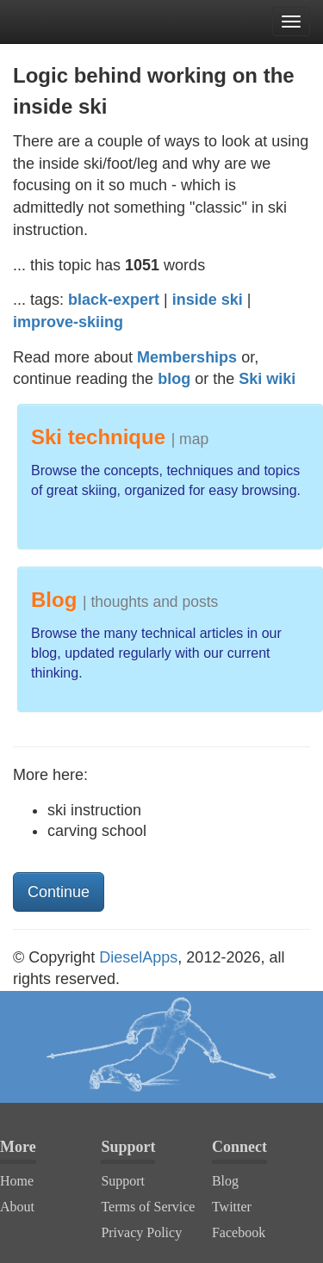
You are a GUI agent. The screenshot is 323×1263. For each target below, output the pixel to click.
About (17, 1206)
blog (174, 378)
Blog (225, 1180)
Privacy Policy (141, 1232)
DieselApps (138, 957)
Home (17, 1180)
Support (123, 1180)
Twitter (232, 1206)
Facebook (238, 1232)
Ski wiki (267, 378)
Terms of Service (148, 1206)
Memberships (187, 357)
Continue (59, 892)
